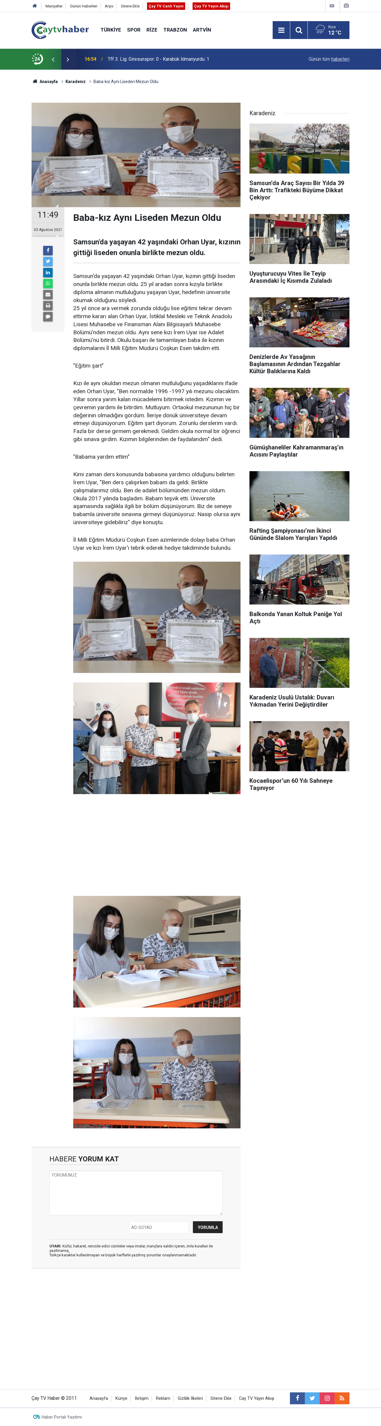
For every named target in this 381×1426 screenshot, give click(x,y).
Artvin (202, 30)
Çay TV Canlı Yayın (166, 6)
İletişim (142, 1398)
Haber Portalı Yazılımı (62, 1417)
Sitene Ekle (130, 6)
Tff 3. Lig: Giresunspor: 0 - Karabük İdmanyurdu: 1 (158, 59)
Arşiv (109, 6)
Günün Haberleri (83, 6)
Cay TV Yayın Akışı (256, 1398)
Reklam (163, 1398)
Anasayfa (99, 1398)
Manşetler (54, 6)
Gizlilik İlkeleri (190, 1398)
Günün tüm (329, 59)
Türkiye (111, 30)
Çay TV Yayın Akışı (211, 6)
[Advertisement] (157, 845)
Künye (121, 1398)
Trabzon (175, 30)
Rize (151, 30)
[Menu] (281, 30)
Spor (133, 30)
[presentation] (53, 59)
